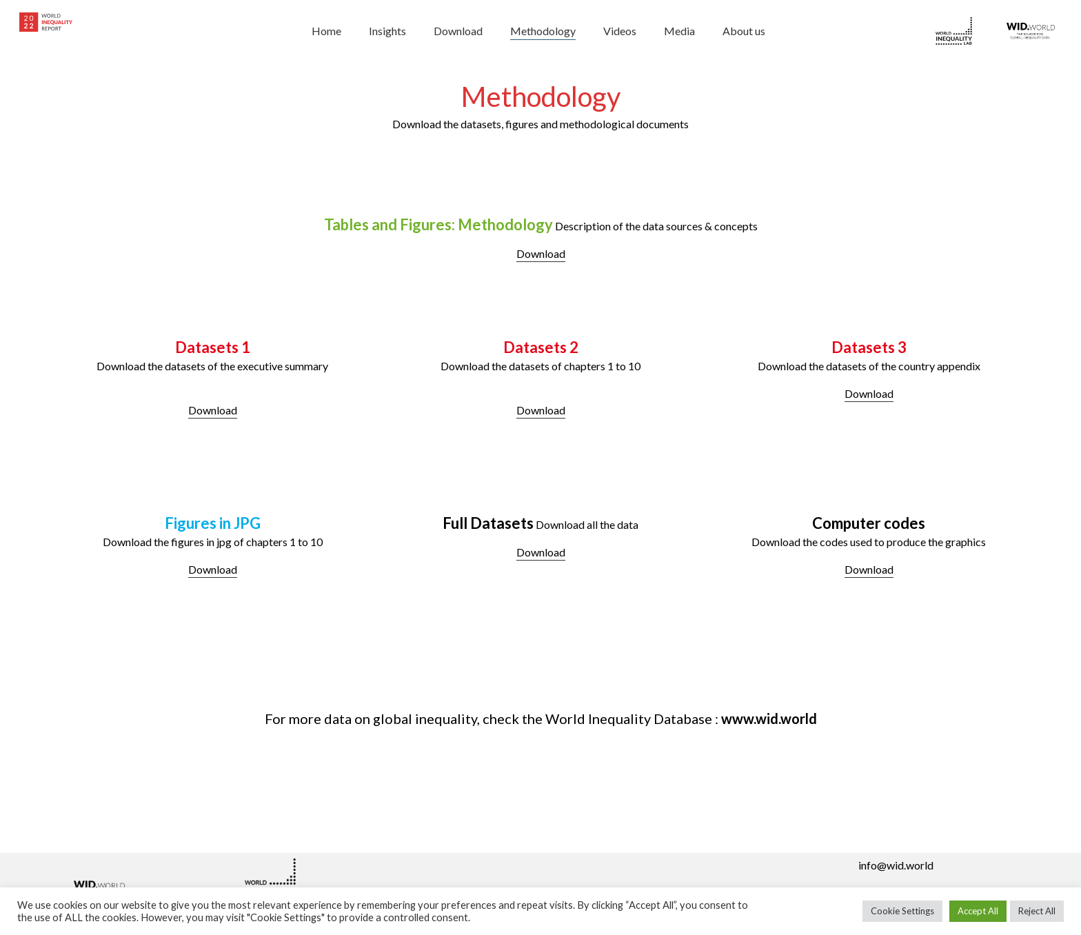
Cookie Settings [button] (902, 910)
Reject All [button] (1036, 910)
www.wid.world (769, 718)
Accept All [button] (978, 910)
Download (540, 253)
